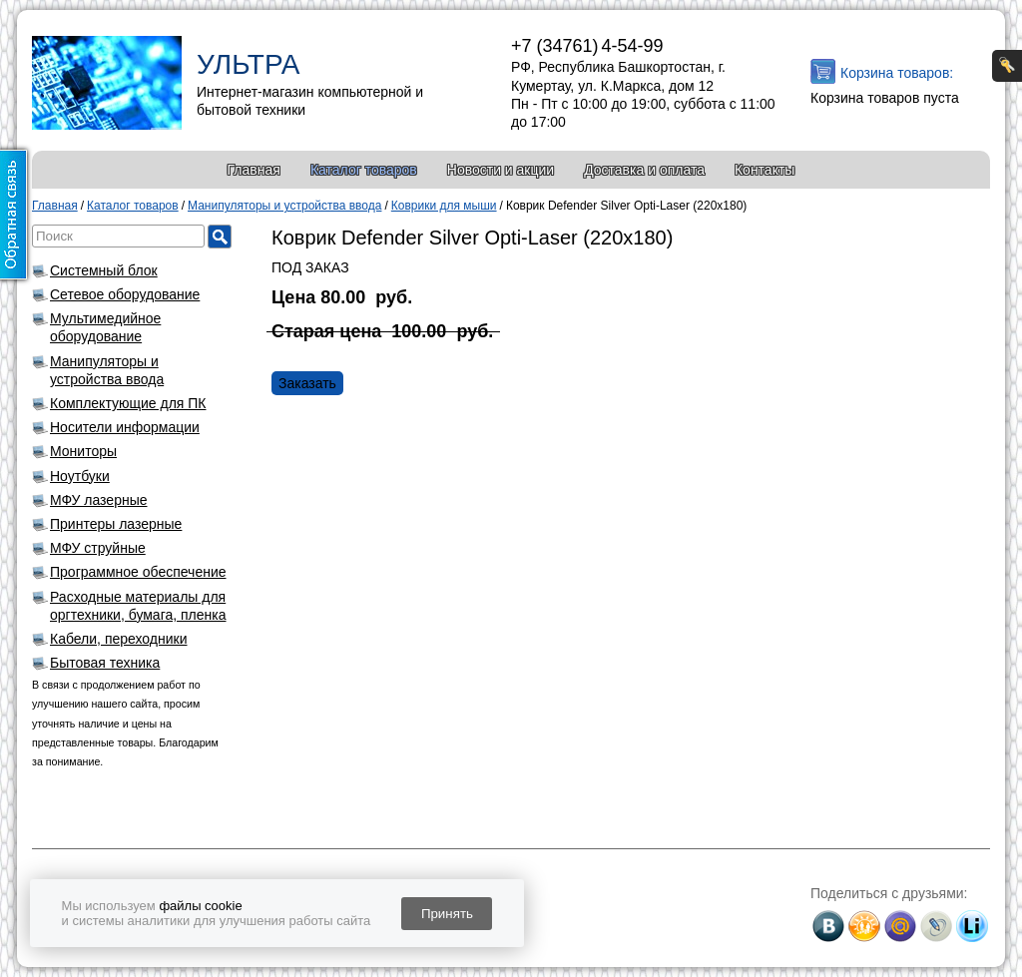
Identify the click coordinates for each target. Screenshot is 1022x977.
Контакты (764, 170)
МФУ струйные (98, 548)
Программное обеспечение (138, 572)
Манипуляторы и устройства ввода (107, 370)
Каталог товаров (363, 170)
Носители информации (125, 427)
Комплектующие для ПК (128, 403)
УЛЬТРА (248, 64)
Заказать (307, 383)
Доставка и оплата (644, 170)
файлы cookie (200, 905)
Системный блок (104, 270)
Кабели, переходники (119, 639)
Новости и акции (500, 170)
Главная (254, 170)
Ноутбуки (80, 476)
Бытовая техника (105, 663)
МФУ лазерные (99, 500)
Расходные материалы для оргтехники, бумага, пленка (138, 606)
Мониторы (83, 451)
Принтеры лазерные (116, 524)
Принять (447, 913)
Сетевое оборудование (125, 294)
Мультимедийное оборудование (105, 327)
